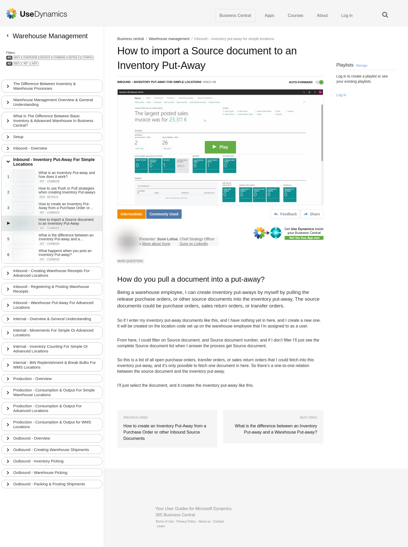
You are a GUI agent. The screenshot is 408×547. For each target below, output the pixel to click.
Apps (269, 15)
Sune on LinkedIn (194, 244)
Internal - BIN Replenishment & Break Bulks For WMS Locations (54, 355)
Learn (161, 526)
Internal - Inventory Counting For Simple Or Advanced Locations (50, 339)
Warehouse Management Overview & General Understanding (53, 92)
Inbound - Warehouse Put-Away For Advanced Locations (53, 295)
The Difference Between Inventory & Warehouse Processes (44, 76)
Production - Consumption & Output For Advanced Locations (47, 399)
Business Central (235, 15)
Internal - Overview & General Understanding (52, 309)
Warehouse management (169, 39)
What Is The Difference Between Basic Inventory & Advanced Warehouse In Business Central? (53, 111)
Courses (295, 15)
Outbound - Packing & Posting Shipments (49, 475)
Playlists (351, 65)
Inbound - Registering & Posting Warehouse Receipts (51, 279)
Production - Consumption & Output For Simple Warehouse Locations (54, 383)
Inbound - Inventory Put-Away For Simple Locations (54, 152)
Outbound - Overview (31, 429)
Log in (347, 15)
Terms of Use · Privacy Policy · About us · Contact (189, 521)
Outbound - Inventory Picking (38, 452)
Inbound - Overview (30, 138)
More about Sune (156, 244)
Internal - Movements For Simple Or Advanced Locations (53, 323)
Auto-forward (306, 82)
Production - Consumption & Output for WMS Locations (52, 415)
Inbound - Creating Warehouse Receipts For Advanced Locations (51, 263)
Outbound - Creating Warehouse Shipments (51, 440)
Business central (130, 39)
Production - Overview (32, 369)
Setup (18, 127)
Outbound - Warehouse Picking (40, 463)
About (322, 15)
